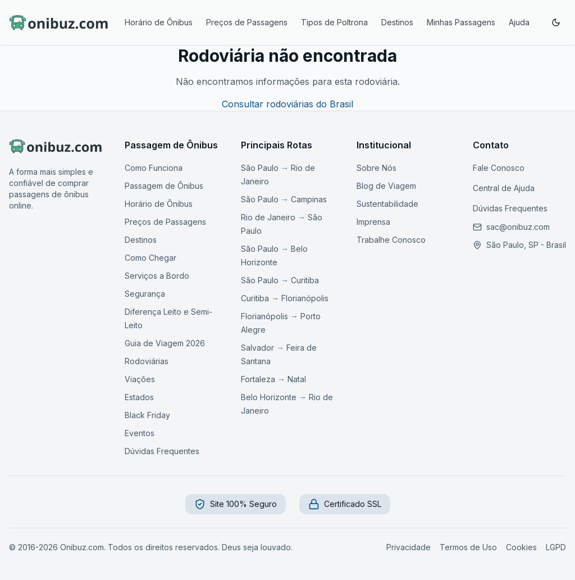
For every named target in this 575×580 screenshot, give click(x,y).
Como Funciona (153, 168)
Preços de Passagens (247, 22)
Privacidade (408, 547)
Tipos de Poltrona (334, 22)
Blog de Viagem (386, 186)
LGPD (556, 547)
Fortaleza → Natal (273, 379)
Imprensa (373, 221)
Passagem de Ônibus (164, 186)
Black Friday (147, 415)
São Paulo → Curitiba (280, 280)
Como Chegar (150, 257)
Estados (139, 397)
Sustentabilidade (387, 204)
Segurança (145, 293)
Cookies (521, 547)
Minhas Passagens (461, 22)
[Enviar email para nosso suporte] (518, 227)
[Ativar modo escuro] (556, 22)
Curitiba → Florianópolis (284, 298)
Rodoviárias (146, 361)
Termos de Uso (468, 547)
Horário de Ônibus (159, 22)
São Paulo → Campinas (284, 199)
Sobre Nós (376, 168)
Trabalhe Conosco (391, 239)
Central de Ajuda (504, 188)
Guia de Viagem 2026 (165, 343)
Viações (140, 379)
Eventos (139, 433)
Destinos (397, 22)
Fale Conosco (498, 168)
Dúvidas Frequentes (162, 451)
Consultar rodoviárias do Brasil (287, 104)
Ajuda (519, 22)
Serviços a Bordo (157, 275)
